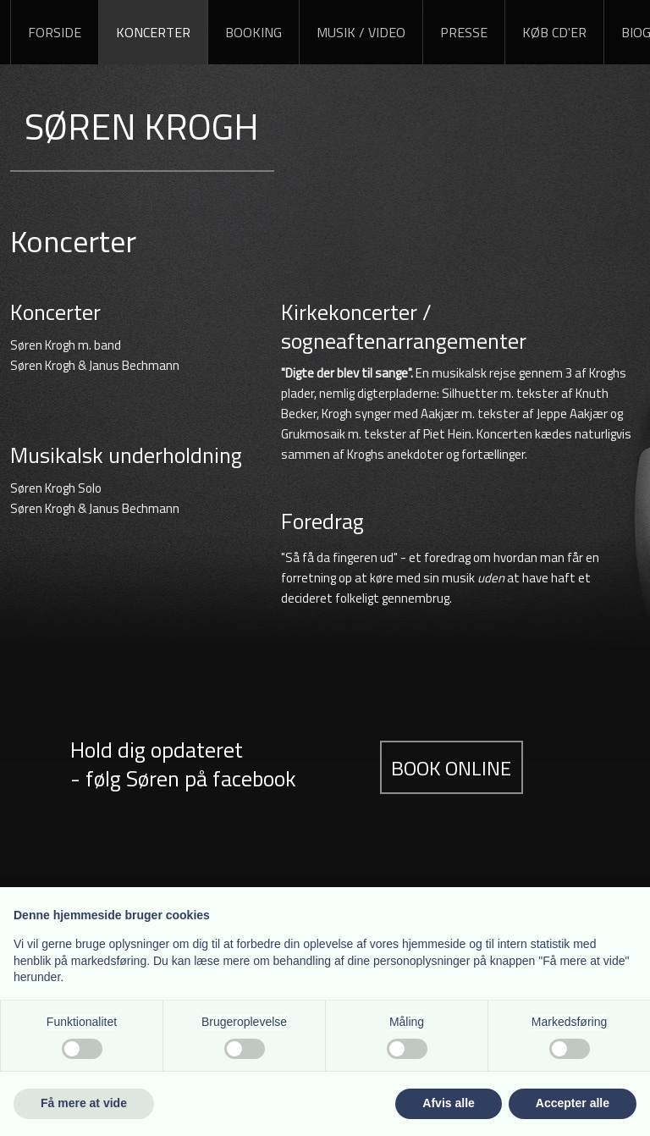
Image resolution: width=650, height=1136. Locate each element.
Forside (54, 32)
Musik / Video (361, 32)
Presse (464, 32)
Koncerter (153, 32)
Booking (253, 32)
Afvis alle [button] (448, 1103)
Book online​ (451, 767)
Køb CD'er (554, 32)
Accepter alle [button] (572, 1103)
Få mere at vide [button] (84, 1103)
